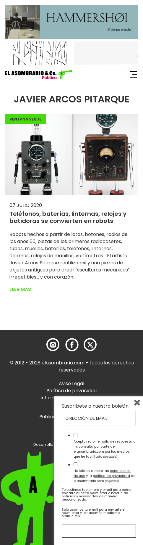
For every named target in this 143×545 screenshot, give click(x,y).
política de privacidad (111, 475)
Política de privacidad (71, 390)
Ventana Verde (25, 119)
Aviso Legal (71, 383)
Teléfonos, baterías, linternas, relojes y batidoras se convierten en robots (67, 217)
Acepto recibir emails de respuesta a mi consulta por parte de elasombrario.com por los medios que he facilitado (105, 449)
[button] (38, 74)
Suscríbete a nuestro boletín (95, 406)
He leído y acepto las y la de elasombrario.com (104, 475)
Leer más (20, 289)
